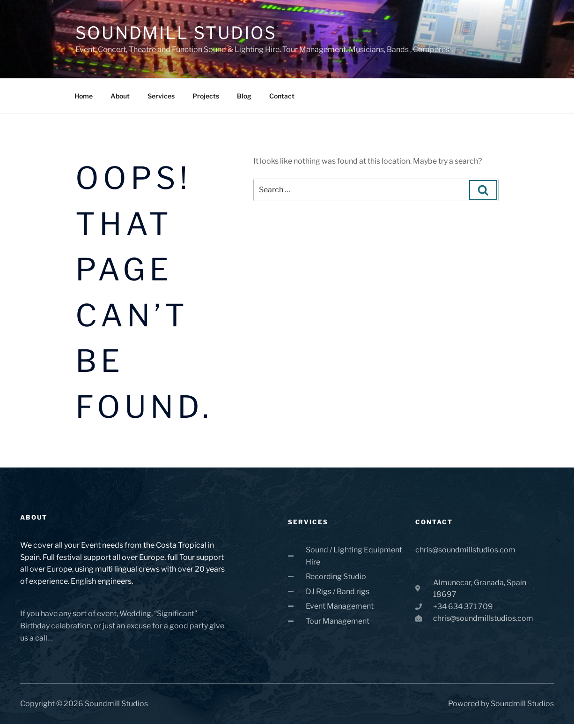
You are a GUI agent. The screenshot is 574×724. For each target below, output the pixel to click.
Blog (244, 96)
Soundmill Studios (176, 33)
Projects (205, 96)
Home (83, 96)
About (120, 96)
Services (161, 96)
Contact (281, 96)
